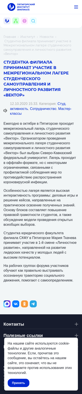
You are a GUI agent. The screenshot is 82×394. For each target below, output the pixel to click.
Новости (47, 37)
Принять (18, 383)
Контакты (13, 324)
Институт (27, 37)
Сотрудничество (43, 109)
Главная (9, 37)
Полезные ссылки (23, 335)
